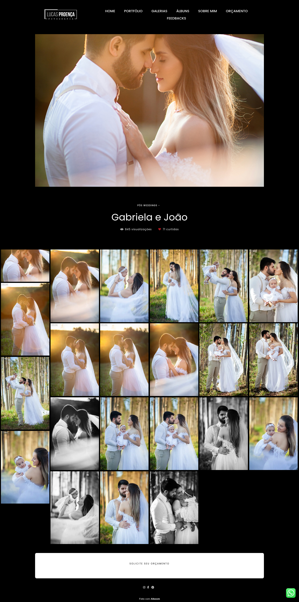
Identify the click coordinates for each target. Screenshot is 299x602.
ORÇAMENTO (237, 11)
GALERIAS (159, 11)
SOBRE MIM (207, 11)
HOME (110, 11)
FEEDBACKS (176, 18)
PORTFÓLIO (133, 11)
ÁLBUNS (182, 11)
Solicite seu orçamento (149, 563)
